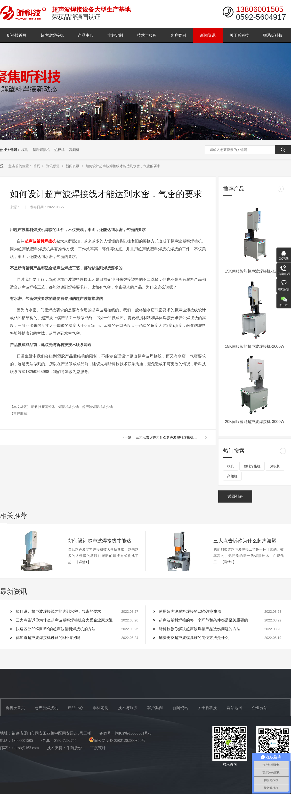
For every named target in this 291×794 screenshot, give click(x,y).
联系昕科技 (273, 35)
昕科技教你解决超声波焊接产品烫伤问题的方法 (199, 629)
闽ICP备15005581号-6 (133, 733)
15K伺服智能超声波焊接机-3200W (254, 271)
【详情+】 (83, 562)
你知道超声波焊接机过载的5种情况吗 (48, 638)
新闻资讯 (208, 35)
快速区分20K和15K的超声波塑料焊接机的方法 (56, 629)
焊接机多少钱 (69, 407)
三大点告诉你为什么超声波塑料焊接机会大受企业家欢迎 (167, 437)
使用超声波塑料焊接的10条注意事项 (190, 611)
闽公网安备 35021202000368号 (117, 740)
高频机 (74, 150)
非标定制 (115, 35)
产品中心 (85, 35)
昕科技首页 (16, 35)
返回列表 (235, 496)
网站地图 (234, 708)
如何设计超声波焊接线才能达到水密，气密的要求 (123, 166)
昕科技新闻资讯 (43, 407)
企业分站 (259, 708)
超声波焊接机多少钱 (97, 407)
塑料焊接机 (41, 150)
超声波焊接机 (52, 35)
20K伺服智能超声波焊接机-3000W (254, 422)
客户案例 (178, 35)
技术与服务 (146, 35)
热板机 (59, 150)
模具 (24, 150)
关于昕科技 (239, 35)
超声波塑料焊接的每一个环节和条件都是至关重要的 (203, 620)
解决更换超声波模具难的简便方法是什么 (194, 638)
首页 (37, 166)
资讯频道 (53, 166)
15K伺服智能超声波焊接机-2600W (254, 346)
